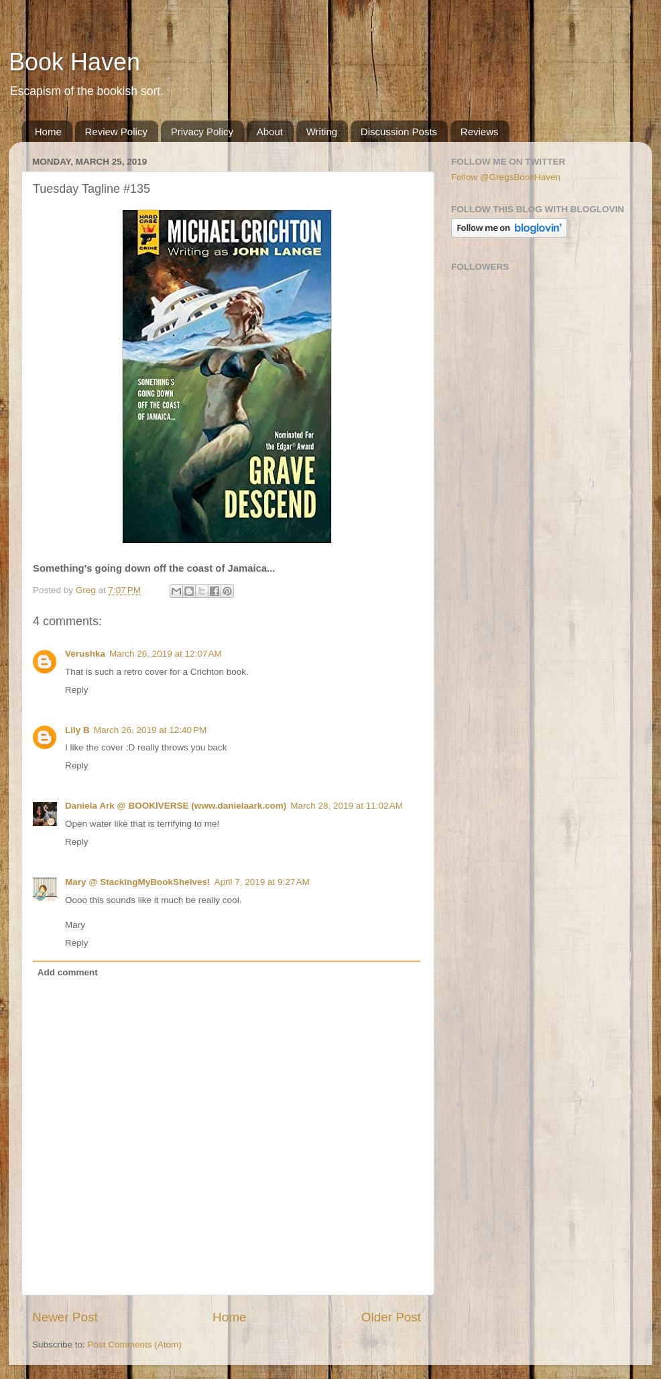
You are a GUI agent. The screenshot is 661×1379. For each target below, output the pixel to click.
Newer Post (65, 1317)
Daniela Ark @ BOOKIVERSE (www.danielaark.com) (175, 806)
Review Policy (116, 131)
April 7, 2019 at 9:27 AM (261, 882)
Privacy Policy (202, 131)
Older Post (391, 1317)
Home (48, 131)
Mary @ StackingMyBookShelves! (137, 882)
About (270, 131)
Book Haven (74, 62)
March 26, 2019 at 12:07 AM (165, 654)
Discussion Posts (399, 131)
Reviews (480, 131)
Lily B (77, 730)
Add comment (68, 972)
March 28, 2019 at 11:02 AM (346, 806)
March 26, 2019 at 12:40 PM (150, 730)
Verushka (85, 654)
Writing (321, 131)
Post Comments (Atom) (135, 1345)
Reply (76, 690)
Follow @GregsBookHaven (505, 177)
